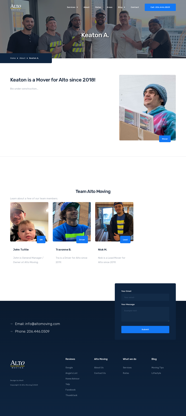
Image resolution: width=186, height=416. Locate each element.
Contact (135, 7)
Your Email (126, 291)
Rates (98, 7)
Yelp (68, 384)
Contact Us (100, 373)
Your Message (128, 304)
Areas (109, 7)
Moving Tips (158, 367)
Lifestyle (156, 373)
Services (127, 367)
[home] (15, 7)
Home (13, 58)
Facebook (71, 390)
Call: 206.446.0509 (160, 7)
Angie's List (71, 373)
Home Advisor (73, 379)
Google (69, 367)
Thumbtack (71, 395)
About (87, 7)
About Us (99, 367)
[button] (72, 7)
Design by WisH (16, 380)
